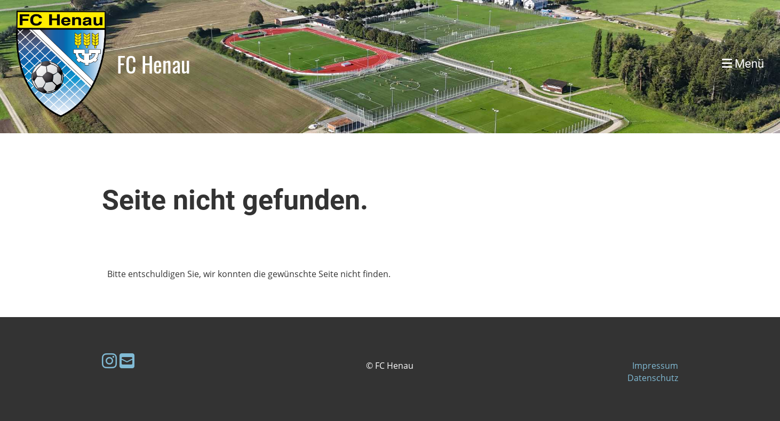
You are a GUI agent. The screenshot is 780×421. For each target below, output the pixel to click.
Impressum (655, 365)
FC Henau (153, 64)
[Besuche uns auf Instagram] (109, 360)
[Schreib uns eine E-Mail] (127, 360)
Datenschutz (652, 378)
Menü (743, 63)
